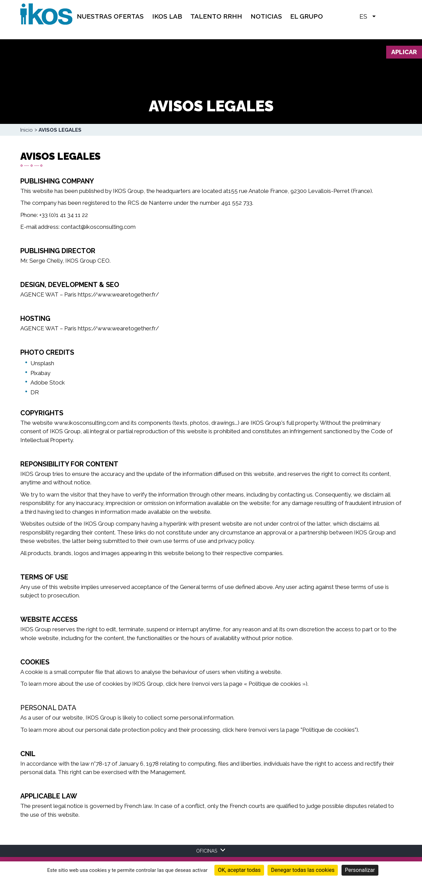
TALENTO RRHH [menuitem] (216, 16)
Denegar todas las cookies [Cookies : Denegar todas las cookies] (302, 870)
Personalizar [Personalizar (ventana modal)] (360, 870)
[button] (384, 16)
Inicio (26, 130)
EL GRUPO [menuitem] (306, 16)
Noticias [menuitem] (266, 16)
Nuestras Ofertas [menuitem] (110, 16)
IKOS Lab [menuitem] (167, 16)
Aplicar (404, 52)
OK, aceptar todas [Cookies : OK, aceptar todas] (239, 870)
